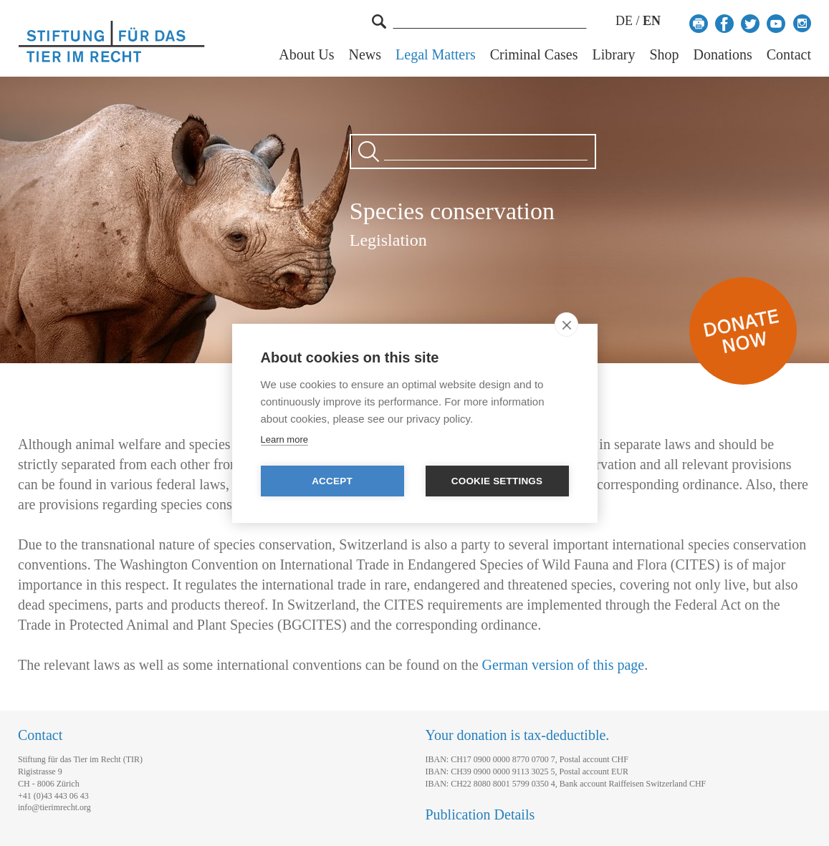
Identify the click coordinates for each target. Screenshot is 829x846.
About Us (306, 54)
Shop (664, 54)
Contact (789, 54)
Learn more (284, 439)
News (365, 54)
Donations (723, 54)
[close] (566, 324)
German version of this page (563, 665)
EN (652, 21)
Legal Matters (436, 54)
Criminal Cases (534, 54)
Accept (332, 481)
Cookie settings (497, 481)
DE (624, 21)
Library (613, 54)
